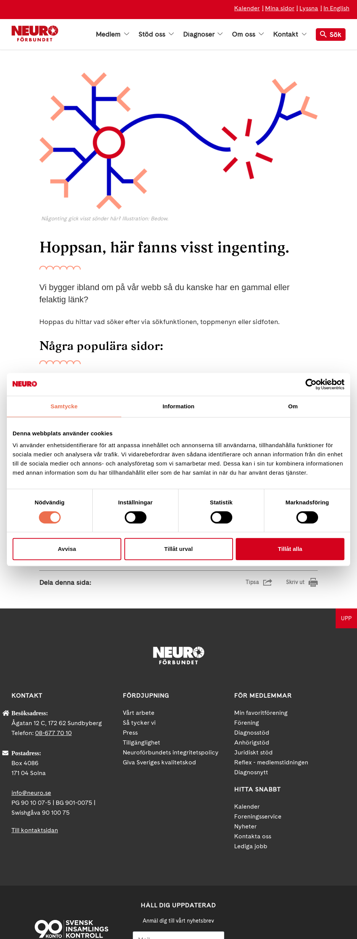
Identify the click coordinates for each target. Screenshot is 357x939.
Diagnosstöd (251, 641)
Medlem (112, 34)
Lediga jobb (250, 755)
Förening (246, 631)
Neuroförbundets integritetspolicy (171, 661)
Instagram (320, 866)
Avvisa (67, 549)
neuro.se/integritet (178, 898)
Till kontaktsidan (34, 739)
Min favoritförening (261, 621)
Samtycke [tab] (64, 406)
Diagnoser (203, 34)
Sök (330, 34)
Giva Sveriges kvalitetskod (159, 671)
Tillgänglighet (141, 651)
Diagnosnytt (251, 681)
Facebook (263, 866)
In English (336, 8)
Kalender (247, 8)
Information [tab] (178, 406)
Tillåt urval (178, 549)
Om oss (248, 34)
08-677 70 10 (53, 641)
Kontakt (290, 34)
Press (130, 641)
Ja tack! (178, 916)
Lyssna (308, 8)
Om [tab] (293, 406)
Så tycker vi (139, 631)
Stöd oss (156, 34)
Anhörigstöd (251, 651)
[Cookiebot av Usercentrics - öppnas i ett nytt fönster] (311, 384)
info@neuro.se (31, 701)
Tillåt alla (290, 549)
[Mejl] (179, 848)
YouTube (292, 866)
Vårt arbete (138, 621)
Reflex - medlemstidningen (271, 671)
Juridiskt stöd (253, 661)
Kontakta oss (252, 745)
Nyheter (245, 735)
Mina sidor (279, 8)
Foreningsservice (257, 725)
